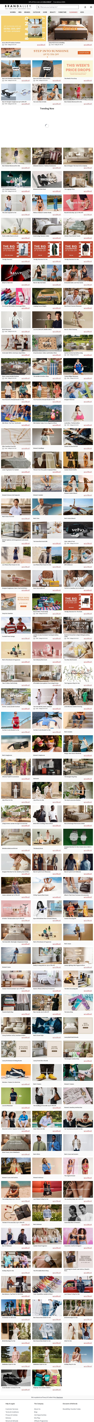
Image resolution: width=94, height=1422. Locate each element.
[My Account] (85, 7)
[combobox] (58, 7)
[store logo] (16, 7)
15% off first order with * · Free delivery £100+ (47, 2)
